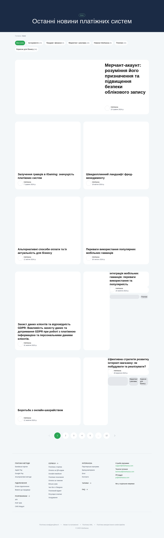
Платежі (121, 43)
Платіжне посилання (56, 477)
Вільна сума (53, 484)
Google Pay (19, 473)
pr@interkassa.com (122, 477)
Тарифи (86, 483)
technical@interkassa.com (124, 472)
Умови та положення (70, 525)
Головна (18, 36)
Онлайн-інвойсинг (55, 473)
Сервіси (53, 463)
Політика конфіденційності (49, 525)
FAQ (85, 489)
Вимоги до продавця (22, 490)
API (16, 499)
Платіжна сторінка (55, 467)
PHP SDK (18, 503)
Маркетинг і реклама (79, 43)
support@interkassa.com (124, 466)
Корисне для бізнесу (26, 49)
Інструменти (35, 43)
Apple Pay (18, 470)
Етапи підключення (22, 486)
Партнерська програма (90, 466)
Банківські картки (21, 466)
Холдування (53, 497)
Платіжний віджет (55, 491)
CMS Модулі (19, 506)
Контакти (85, 477)
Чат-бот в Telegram (56, 487)
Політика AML (87, 525)
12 (107, 436)
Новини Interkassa (103, 43)
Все (20, 43)
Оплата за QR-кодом (56, 470)
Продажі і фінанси (55, 43)
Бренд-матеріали (88, 470)
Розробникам (22, 496)
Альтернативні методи (23, 477)
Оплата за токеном (56, 480)
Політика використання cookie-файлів (111, 525)
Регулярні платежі (55, 494)
